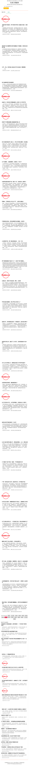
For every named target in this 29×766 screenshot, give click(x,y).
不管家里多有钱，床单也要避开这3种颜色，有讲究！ (13, 221)
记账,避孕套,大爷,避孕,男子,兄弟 (16, 569)
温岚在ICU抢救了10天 (6, 715)
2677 (9, 617)
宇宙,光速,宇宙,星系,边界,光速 (16, 309)
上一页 (12, 615)
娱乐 (10, 4)
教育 (20, 4)
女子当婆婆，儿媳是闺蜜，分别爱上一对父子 (12, 161)
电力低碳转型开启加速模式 (8, 82)
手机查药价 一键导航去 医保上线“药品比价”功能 (12, 747)
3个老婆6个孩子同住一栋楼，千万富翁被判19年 (12, 462)
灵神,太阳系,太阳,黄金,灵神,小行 (16, 390)
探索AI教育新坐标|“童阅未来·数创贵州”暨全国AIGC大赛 (14, 694)
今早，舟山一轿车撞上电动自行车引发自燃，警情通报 (14, 67)
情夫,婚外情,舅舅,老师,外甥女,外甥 (16, 590)
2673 (23, 615)
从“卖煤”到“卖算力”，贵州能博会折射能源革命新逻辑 (13, 721)
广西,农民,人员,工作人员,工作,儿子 (16, 489)
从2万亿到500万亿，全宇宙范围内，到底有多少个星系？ (14, 402)
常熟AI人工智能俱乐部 (20, 762)
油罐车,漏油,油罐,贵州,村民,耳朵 (16, 611)
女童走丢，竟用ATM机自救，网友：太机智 (11, 280)
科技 (16, 4)
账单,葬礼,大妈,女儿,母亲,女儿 (16, 450)
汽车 (20, 0)
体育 (8, 4)
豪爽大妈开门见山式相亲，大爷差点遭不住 (11, 541)
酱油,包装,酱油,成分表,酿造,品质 (16, 209)
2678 (12, 617)
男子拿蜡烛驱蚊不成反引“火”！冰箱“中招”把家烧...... (13, 261)
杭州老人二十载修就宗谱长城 (8, 654)
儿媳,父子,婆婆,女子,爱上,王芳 (16, 169)
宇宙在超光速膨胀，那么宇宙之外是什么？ (11, 301)
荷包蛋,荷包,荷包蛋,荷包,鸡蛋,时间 (16, 189)
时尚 (14, 0)
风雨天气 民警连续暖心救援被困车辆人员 (11, 122)
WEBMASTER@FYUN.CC (17, 763)
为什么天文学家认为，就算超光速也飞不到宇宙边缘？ (14, 362)
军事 (14, 4)
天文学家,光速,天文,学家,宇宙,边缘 (16, 370)
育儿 (22, 4)
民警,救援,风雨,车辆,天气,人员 (16, 130)
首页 (9, 615)
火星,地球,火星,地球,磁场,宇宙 (16, 430)
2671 (16, 615)
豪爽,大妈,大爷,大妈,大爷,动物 (16, 549)
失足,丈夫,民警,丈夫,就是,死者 (16, 509)
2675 (3, 617)
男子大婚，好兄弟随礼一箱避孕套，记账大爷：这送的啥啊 (14, 561)
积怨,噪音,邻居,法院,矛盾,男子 (16, 34)
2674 (26, 615)
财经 (12, 4)
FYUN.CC (11, 762)
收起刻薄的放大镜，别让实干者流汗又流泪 (10, 736)
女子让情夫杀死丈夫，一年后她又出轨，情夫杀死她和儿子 (14, 521)
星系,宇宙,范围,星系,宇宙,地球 (16, 410)
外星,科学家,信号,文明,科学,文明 (16, 329)
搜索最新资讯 (6, 8)
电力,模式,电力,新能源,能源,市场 (16, 90)
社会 (12, 0)
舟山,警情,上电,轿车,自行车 (15, 70)
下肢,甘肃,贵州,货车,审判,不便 (16, 55)
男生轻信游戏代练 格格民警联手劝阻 (9, 631)
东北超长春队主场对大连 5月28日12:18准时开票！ (13, 667)
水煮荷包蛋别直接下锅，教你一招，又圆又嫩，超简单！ (14, 181)
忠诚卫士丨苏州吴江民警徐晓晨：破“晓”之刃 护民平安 (14, 102)
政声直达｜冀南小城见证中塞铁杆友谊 (9, 742)
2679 (16, 617)
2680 (19, 617)
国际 (10, 0)
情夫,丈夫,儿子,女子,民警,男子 (16, 529)
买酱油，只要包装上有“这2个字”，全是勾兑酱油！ (13, 201)
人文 (18, 0)
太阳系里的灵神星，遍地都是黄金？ (10, 382)
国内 (8, 0)
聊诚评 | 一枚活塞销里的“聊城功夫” (9, 728)
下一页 (26, 617)
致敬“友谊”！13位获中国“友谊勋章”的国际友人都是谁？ (14, 709)
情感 (16, 0)
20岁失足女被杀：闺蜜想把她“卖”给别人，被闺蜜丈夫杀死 (15, 501)
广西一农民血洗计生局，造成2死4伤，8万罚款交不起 (13, 481)
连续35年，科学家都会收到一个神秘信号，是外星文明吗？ (15, 321)
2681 (22, 617)
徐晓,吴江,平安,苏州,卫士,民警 (16, 110)
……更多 (9, 32)
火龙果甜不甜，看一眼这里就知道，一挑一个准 (12, 241)
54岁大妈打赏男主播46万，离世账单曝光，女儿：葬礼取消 (15, 442)
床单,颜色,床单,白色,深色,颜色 (16, 229)
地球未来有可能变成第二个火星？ (9, 422)
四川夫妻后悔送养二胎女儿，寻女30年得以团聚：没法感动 (15, 142)
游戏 (18, 4)
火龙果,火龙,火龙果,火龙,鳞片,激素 (16, 249)
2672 (20, 615)
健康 (22, 0)
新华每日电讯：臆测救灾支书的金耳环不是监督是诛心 (13, 753)
